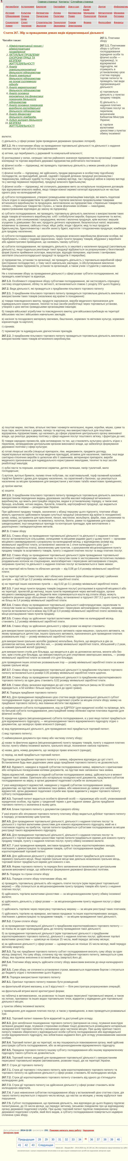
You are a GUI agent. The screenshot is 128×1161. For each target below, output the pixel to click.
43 (33, 1145)
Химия (8, 25)
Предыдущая (26, 1139)
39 (111, 1139)
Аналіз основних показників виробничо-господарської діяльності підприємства (26, 108)
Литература (42, 13)
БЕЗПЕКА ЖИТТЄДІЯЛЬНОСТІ (21, 124)
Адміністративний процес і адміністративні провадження (26, 48)
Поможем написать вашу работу (65, 1130)
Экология (41, 25)
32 (66, 1139)
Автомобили (12, 6)
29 (46, 1139)
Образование (12, 16)
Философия (104, 22)
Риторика (119, 16)
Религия (102, 16)
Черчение (26, 25)
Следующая (45, 1145)
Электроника (75, 25)
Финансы (119, 22)
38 (104, 1139)
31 (59, 1139)
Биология (41, 6)
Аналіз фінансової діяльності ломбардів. (22, 115)
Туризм (72, 22)
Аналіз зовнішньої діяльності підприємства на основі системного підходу (24, 80)
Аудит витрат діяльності (25, 120)
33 (73, 1139)
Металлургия (105, 13)
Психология (90, 16)
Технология (60, 22)
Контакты (64, 1)
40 (118, 1139)
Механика (119, 13)
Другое (102, 6)
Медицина (89, 13)
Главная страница (47, 1)
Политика (59, 16)
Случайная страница (82, 1)
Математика (74, 13)
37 (98, 1139)
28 (39, 1139)
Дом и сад (73, 6)
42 (26, 1145)
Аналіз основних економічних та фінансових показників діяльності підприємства (26, 98)
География (59, 6)
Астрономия (27, 6)
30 (52, 1139)
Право (71, 16)
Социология (11, 22)
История (9, 13)
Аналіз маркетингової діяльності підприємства (24, 89)
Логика (57, 13)
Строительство (44, 22)
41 (19, 1145)
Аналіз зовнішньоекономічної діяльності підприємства (24, 69)
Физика (87, 22)
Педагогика (42, 16)
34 (79, 1139)
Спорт (24, 22)
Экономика (59, 25)
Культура (26, 13)
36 (91, 1139)
